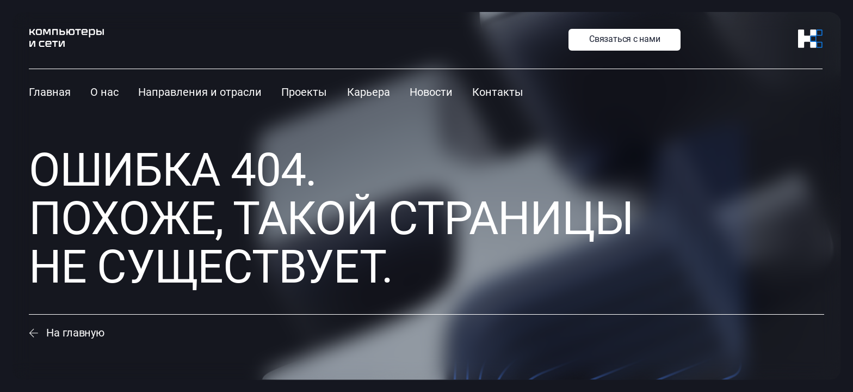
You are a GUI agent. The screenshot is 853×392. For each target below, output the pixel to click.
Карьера (368, 92)
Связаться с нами (624, 39)
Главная (50, 92)
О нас (104, 92)
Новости (431, 92)
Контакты (497, 92)
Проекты (304, 92)
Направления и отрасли (200, 92)
